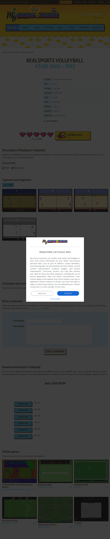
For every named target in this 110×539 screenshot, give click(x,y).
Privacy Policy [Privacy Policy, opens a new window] (60, 287)
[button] (55, 298)
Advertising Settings (46, 284)
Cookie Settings (48, 287)
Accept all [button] (68, 293)
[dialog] (55, 269)
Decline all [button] (42, 293)
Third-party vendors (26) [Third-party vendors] (53, 271)
